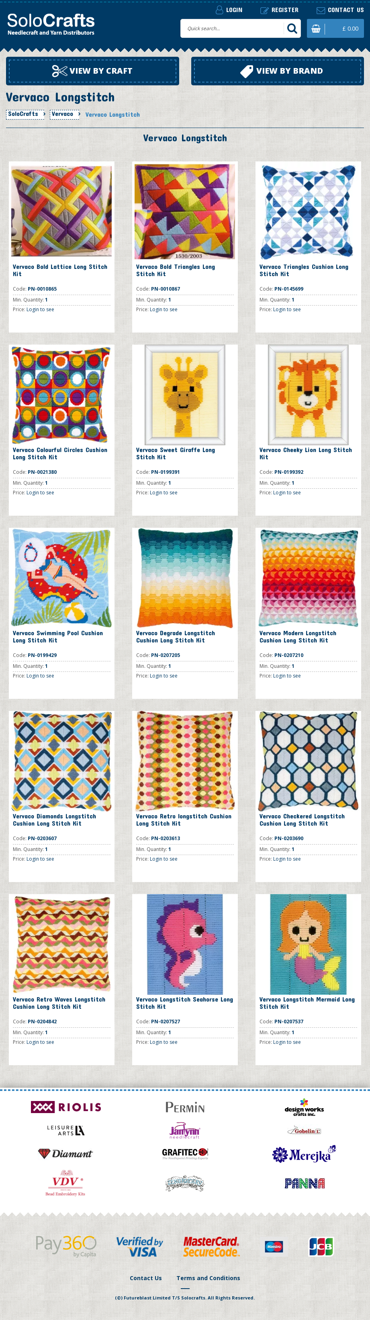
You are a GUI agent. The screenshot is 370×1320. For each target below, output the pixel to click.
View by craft (92, 71)
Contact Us (146, 1278)
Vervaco (62, 113)
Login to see (40, 309)
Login (229, 9)
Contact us (340, 10)
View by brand (281, 71)
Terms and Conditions (208, 1278)
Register (279, 10)
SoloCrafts (23, 113)
